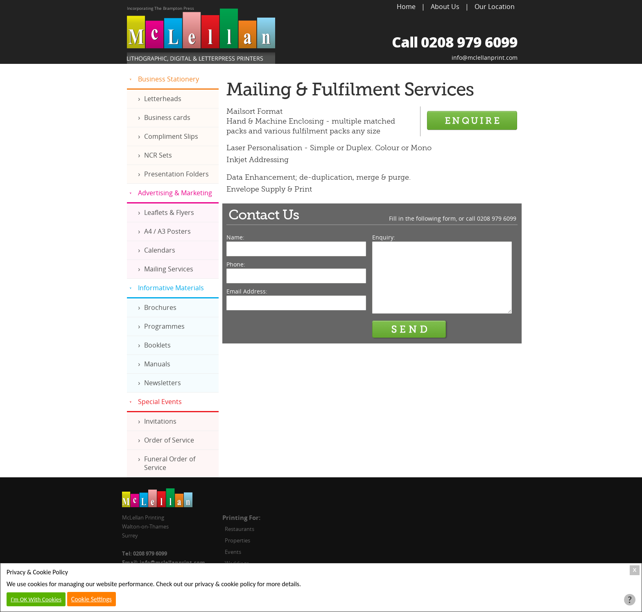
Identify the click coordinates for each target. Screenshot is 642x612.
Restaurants (239, 529)
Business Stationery (168, 79)
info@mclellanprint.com (485, 57)
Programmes (164, 326)
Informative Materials (171, 287)
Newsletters (162, 382)
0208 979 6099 (496, 218)
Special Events (160, 401)
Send (410, 329)
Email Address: (246, 291)
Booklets (157, 345)
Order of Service (169, 440)
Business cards (167, 117)
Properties (237, 540)
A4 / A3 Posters (167, 231)
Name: (235, 237)
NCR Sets (158, 155)
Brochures (160, 307)
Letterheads (162, 98)
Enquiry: (383, 237)
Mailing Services (168, 268)
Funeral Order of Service (169, 463)
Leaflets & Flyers (169, 212)
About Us (445, 6)
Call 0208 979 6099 (455, 42)
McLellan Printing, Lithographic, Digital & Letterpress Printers (201, 35)
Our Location (495, 6)
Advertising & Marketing (175, 192)
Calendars (159, 250)
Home (406, 6)
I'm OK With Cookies (36, 599)
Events (233, 552)
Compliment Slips (171, 136)
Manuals (157, 363)
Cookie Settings (91, 599)
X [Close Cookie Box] (635, 570)
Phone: (235, 264)
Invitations (160, 421)
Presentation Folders (176, 173)
